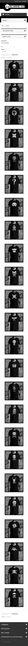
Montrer (3, 49)
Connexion (24, 1)
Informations (8, 31)
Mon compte (5, 633)
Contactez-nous (18, 1)
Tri (1, 46)
